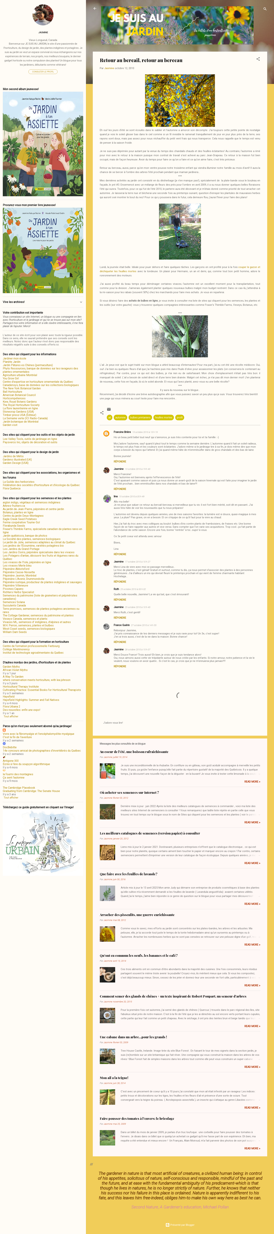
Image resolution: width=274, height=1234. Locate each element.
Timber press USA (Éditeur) (19, 415)
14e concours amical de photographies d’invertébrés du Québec (42, 750)
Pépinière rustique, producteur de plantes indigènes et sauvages (42, 582)
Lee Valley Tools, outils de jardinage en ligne (30, 439)
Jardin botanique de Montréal (20, 421)
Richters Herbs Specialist (18, 592)
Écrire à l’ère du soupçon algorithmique (26, 764)
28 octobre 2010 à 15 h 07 (137, 649)
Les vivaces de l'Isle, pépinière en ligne (27, 562)
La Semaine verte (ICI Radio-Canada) (25, 418)
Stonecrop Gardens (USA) (18, 411)
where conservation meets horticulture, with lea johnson (36, 680)
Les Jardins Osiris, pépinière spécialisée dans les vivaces (38, 552)
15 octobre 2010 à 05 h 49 (131, 496)
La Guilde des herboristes (18, 481)
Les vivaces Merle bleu (17, 565)
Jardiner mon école (14, 358)
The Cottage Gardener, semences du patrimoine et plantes (38, 615)
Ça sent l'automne (13, 777)
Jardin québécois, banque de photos (25, 535)
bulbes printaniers (140, 417)
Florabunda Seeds (14, 525)
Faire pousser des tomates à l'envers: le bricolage (137, 1118)
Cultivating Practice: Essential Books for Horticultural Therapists (42, 690)
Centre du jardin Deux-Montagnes (23, 515)
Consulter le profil (43, 71)
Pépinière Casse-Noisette (19, 572)
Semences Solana (14, 602)
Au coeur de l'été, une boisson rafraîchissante (134, 752)
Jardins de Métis (13, 456)
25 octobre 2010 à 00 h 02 (133, 589)
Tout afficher (11, 716)
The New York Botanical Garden (22, 388)
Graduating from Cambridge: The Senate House (31, 791)
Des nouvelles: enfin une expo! (21, 710)
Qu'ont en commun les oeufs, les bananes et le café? (139, 955)
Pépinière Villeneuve (15, 585)
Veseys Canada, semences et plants (25, 618)
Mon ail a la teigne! (114, 1078)
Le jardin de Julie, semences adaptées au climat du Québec (39, 542)
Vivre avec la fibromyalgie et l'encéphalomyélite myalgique (38, 734)
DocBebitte (10, 747)
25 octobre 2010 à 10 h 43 (137, 607)
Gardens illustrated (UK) (17, 459)
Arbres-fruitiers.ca (14, 505)
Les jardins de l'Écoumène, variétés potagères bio (33, 545)
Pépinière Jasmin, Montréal (19, 575)
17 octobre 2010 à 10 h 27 (137, 561)
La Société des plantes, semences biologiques (31, 539)
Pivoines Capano (13, 589)
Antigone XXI (11, 760)
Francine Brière (122, 432)
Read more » (252, 781)
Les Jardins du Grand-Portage (21, 549)
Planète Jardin (11, 361)
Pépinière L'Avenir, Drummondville (23, 579)
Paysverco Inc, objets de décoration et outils (30, 442)
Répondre (120, 461)
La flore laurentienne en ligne (20, 408)
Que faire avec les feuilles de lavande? (128, 874)
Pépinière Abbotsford (16, 569)
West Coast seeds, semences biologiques (29, 628)
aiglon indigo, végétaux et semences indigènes (31, 502)
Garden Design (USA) (15, 463)
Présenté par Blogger (179, 1224)
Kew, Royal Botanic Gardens (20, 401)
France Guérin (122, 625)
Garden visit (10, 425)
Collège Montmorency (16, 649)
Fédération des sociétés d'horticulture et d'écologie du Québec (41, 485)
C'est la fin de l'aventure (17, 737)
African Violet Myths (15, 670)
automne (120, 417)
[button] (258, 59)
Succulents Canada (14, 605)
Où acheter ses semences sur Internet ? (129, 792)
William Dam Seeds (15, 632)
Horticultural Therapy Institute (21, 686)
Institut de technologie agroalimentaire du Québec (33, 652)
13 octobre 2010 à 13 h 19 (145, 432)
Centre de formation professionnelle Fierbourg (31, 646)
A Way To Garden (13, 676)
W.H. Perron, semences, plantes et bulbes (28, 625)
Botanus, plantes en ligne (18, 512)
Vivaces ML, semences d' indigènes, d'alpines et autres (37, 622)
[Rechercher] (265, 9)
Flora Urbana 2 (11, 706)
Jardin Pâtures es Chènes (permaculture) (28, 365)
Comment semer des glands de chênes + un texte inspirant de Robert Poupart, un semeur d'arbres (173, 996)
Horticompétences (14, 398)
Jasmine (119, 469)
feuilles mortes (163, 417)
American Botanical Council (19, 395)
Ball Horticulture (12, 391)
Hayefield (9, 696)
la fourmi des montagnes (18, 774)
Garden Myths (11, 666)
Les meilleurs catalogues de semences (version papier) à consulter (150, 833)
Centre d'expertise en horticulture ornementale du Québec (38, 381)
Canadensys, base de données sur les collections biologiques (41, 385)
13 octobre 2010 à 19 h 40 (137, 469)
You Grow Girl (11, 378)
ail (109, 417)
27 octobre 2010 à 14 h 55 (143, 625)
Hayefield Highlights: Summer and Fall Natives (31, 700)
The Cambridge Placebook (19, 787)
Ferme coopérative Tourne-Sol (21, 522)
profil (180, 417)
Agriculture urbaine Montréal (20, 375)
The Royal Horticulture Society (21, 405)
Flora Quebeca (11, 488)
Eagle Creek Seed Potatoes (20, 519)
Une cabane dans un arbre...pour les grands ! (133, 1037)
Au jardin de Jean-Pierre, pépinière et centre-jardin (33, 509)
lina (116, 496)
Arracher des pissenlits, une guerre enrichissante (137, 915)
